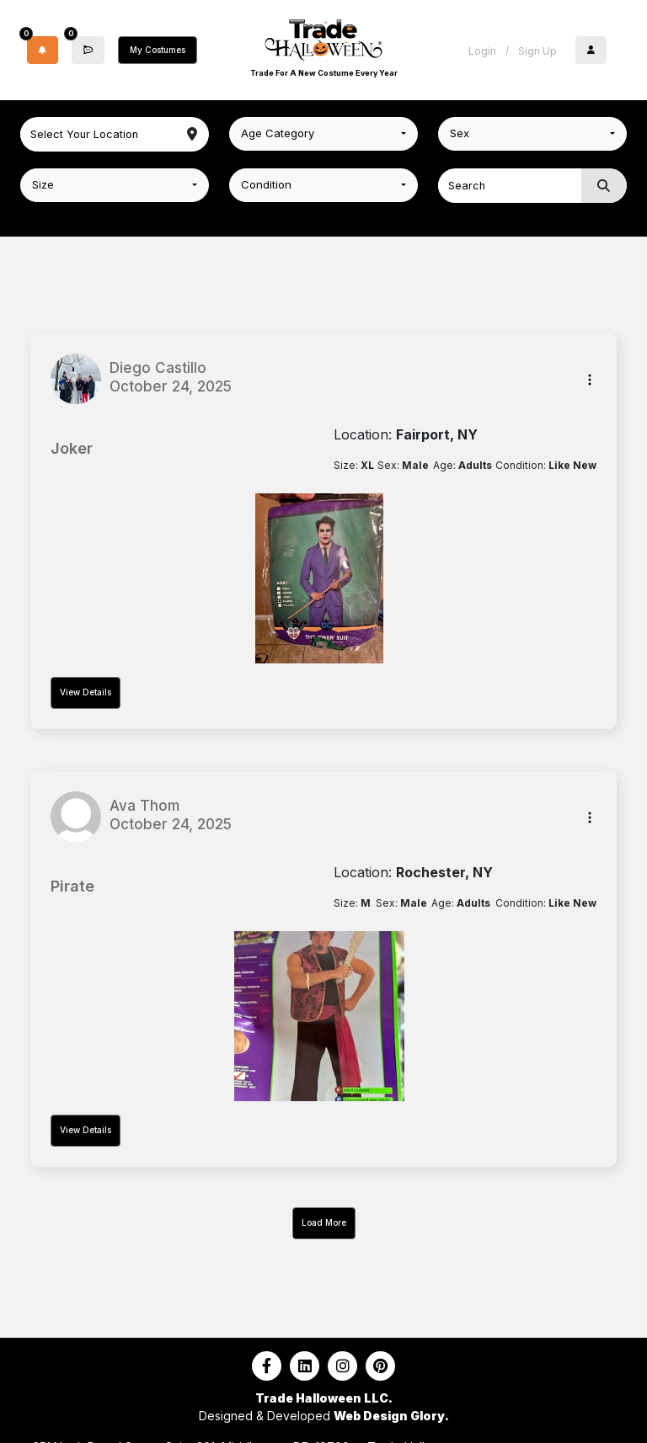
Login (482, 51)
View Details (85, 692)
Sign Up (537, 51)
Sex (459, 133)
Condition (266, 184)
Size (43, 184)
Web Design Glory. (391, 1415)
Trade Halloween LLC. (324, 1398)
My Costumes (157, 50)
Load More (324, 1222)
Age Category (277, 133)
